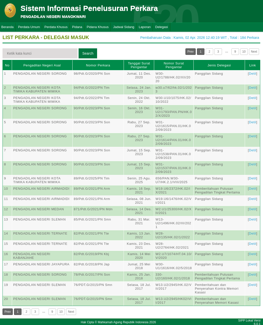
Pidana (77, 27)
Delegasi (161, 27)
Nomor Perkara (98, 65)
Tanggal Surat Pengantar (139, 65)
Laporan (145, 27)
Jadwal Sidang (123, 27)
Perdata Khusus (56, 27)
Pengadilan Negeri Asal (42, 65)
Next (254, 51)
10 (243, 51)
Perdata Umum (29, 27)
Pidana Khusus (98, 27)
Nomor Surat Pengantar (174, 65)
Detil (252, 73)
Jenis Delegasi (219, 65)
